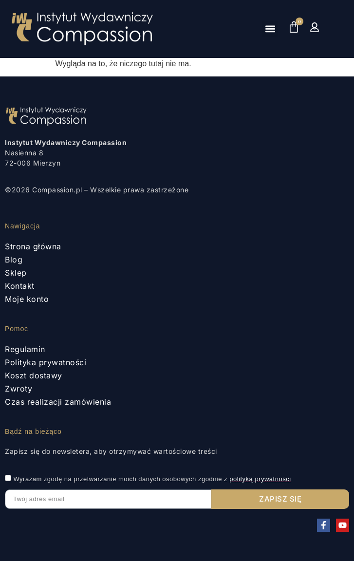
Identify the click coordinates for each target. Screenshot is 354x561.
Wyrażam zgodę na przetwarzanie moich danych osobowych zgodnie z (152, 479)
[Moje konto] (314, 27)
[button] (270, 29)
